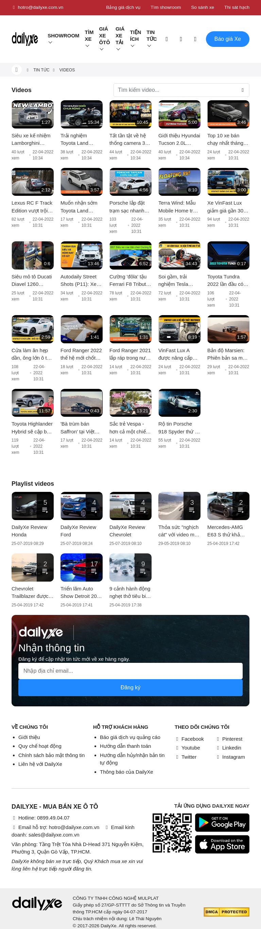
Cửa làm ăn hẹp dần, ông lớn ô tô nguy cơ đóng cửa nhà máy (32, 354)
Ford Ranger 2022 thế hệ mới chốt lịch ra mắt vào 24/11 (81, 354)
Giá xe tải (120, 35)
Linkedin (228, 748)
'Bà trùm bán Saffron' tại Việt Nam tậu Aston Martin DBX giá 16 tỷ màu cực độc (81, 428)
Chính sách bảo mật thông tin (51, 755)
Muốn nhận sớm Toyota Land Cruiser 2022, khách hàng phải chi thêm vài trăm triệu (79, 207)
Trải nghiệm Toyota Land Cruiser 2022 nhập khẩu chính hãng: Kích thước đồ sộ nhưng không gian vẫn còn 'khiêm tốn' (81, 140)
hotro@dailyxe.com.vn (37, 7)
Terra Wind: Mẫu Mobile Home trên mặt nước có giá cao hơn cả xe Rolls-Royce (178, 207)
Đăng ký (131, 687)
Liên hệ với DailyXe (40, 764)
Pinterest (228, 739)
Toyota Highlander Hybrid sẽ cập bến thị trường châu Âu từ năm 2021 (32, 428)
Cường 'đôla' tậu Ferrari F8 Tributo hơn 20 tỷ (129, 281)
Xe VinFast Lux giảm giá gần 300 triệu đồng (226, 207)
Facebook (189, 739)
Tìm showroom (166, 7)
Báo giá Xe (227, 39)
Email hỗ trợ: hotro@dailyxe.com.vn (55, 827)
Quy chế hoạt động (40, 746)
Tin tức (151, 35)
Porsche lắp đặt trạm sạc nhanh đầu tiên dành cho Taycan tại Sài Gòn (129, 207)
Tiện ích (135, 35)
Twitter (185, 757)
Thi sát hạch (236, 7)
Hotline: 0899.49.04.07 (41, 818)
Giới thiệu (29, 737)
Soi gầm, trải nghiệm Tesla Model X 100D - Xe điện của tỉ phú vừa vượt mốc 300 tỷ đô (179, 281)
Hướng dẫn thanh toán (125, 746)
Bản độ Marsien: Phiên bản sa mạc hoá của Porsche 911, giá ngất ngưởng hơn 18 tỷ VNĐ (227, 354)
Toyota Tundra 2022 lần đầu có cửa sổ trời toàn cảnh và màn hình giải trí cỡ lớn (227, 281)
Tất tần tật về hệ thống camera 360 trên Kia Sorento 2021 (130, 140)
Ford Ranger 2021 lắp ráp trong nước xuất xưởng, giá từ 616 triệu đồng (130, 354)
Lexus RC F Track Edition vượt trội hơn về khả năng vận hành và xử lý (32, 207)
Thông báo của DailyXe (126, 772)
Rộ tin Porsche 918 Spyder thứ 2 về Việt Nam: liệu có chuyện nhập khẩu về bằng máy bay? (179, 428)
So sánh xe (202, 7)
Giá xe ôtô (104, 35)
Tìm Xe (89, 35)
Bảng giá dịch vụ (123, 7)
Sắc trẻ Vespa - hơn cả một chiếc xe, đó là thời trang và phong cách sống (128, 428)
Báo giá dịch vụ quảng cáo (130, 737)
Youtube (187, 748)
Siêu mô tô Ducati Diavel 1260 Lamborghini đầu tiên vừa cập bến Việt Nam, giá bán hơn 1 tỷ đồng (32, 281)
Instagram (230, 757)
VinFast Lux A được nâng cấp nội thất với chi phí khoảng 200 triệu (179, 354)
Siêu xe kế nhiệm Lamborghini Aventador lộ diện (31, 140)
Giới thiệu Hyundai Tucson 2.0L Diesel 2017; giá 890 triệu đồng (179, 140)
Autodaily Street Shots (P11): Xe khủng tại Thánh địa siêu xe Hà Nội (81, 281)
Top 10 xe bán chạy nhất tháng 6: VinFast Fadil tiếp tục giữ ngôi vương (228, 140)
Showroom (63, 35)
